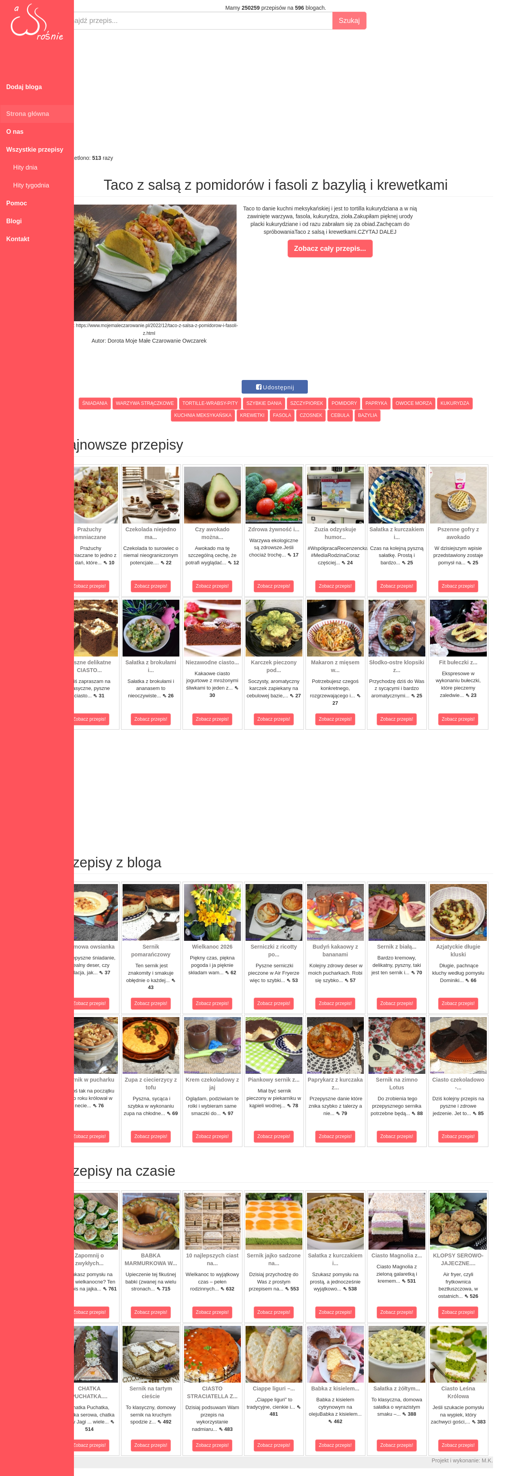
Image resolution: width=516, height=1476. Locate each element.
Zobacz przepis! (108, 586)
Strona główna (27, 113)
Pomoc (16, 203)
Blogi (14, 221)
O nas (14, 131)
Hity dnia (21, 167)
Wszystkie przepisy (34, 149)
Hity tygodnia (27, 185)
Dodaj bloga (24, 87)
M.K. (506, 1460)
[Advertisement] (295, 91)
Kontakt (18, 239)
